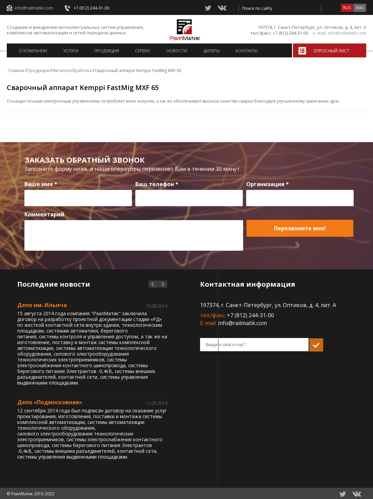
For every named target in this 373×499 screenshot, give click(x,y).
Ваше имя (40, 184)
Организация (267, 184)
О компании (33, 51)
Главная (16, 70)
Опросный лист (331, 51)
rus (347, 8)
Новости (176, 51)
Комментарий (44, 214)
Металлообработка (72, 70)
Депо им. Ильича (42, 305)
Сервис (143, 51)
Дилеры (211, 51)
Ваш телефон (156, 184)
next (162, 284)
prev (153, 284)
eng (360, 8)
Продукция (106, 51)
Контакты (247, 51)
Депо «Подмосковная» (49, 402)
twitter (208, 8)
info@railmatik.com (34, 8)
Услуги (70, 51)
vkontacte (222, 8)
